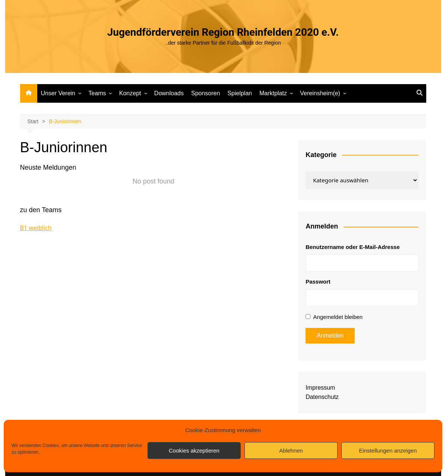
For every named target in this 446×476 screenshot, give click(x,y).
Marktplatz (273, 93)
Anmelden (330, 335)
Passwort (318, 281)
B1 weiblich (36, 228)
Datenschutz (322, 397)
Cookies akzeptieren (194, 450)
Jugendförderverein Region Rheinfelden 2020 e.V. (223, 32)
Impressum (320, 387)
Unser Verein (58, 93)
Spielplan (239, 93)
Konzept (130, 93)
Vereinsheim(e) (320, 93)
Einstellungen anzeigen (388, 450)
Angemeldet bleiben (338, 317)
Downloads (169, 93)
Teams (97, 93)
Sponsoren (205, 93)
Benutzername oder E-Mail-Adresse (353, 247)
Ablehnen (291, 450)
